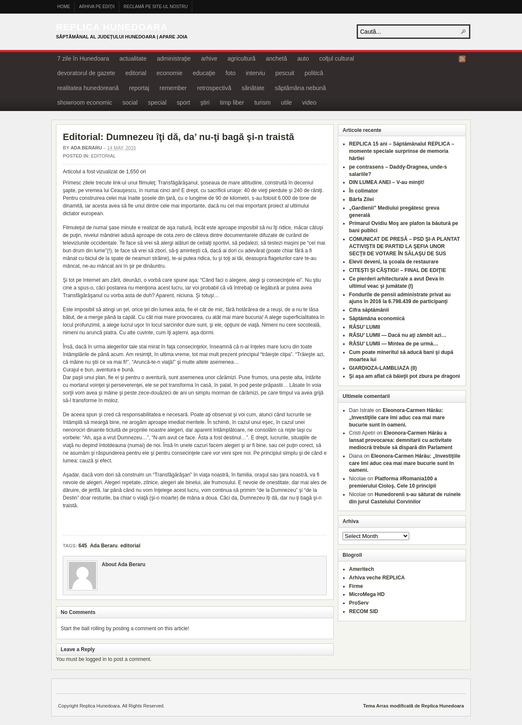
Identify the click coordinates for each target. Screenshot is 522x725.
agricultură (241, 58)
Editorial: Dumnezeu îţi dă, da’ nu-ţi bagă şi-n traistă (178, 137)
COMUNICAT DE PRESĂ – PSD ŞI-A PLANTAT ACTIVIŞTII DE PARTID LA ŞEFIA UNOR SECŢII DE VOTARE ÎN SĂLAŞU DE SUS (404, 246)
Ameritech (361, 569)
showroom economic (84, 102)
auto (303, 58)
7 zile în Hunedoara (83, 58)
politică (314, 73)
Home (63, 6)
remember (173, 88)
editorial (135, 73)
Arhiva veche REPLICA (377, 578)
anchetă (276, 58)
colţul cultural (336, 58)
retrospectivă (214, 88)
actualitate (133, 58)
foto (230, 73)
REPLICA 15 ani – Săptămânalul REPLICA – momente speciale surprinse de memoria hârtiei (402, 151)
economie (169, 73)
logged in (96, 659)
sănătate (252, 88)
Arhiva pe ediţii (96, 6)
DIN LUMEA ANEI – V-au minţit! (386, 182)
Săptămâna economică (377, 319)
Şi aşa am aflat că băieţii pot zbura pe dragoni (404, 376)
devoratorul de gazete (86, 73)
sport (183, 102)
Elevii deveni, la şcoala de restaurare (393, 262)
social (130, 102)
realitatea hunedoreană (88, 88)
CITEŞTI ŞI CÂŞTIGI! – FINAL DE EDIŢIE (397, 270)
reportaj (139, 88)
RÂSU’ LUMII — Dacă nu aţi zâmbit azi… (397, 335)
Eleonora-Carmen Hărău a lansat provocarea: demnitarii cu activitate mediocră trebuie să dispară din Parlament (400, 440)
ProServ (359, 603)
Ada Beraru (86, 147)
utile (286, 102)
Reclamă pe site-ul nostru (155, 6)
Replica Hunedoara (112, 27)
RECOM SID (363, 611)
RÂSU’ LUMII (364, 327)
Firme (356, 586)
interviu (255, 73)
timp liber (232, 102)
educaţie (204, 73)
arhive (209, 58)
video (309, 102)
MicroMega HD (366, 594)
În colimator (363, 191)
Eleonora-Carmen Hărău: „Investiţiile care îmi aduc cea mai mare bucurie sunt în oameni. (397, 417)
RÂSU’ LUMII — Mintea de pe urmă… (393, 344)
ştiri (205, 102)
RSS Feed (462, 59)
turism (262, 102)
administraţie (174, 58)
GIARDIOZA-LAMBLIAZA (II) (383, 368)
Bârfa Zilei (361, 199)
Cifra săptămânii (369, 310)
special (157, 102)
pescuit (285, 73)
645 (83, 546)
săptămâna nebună (300, 88)
